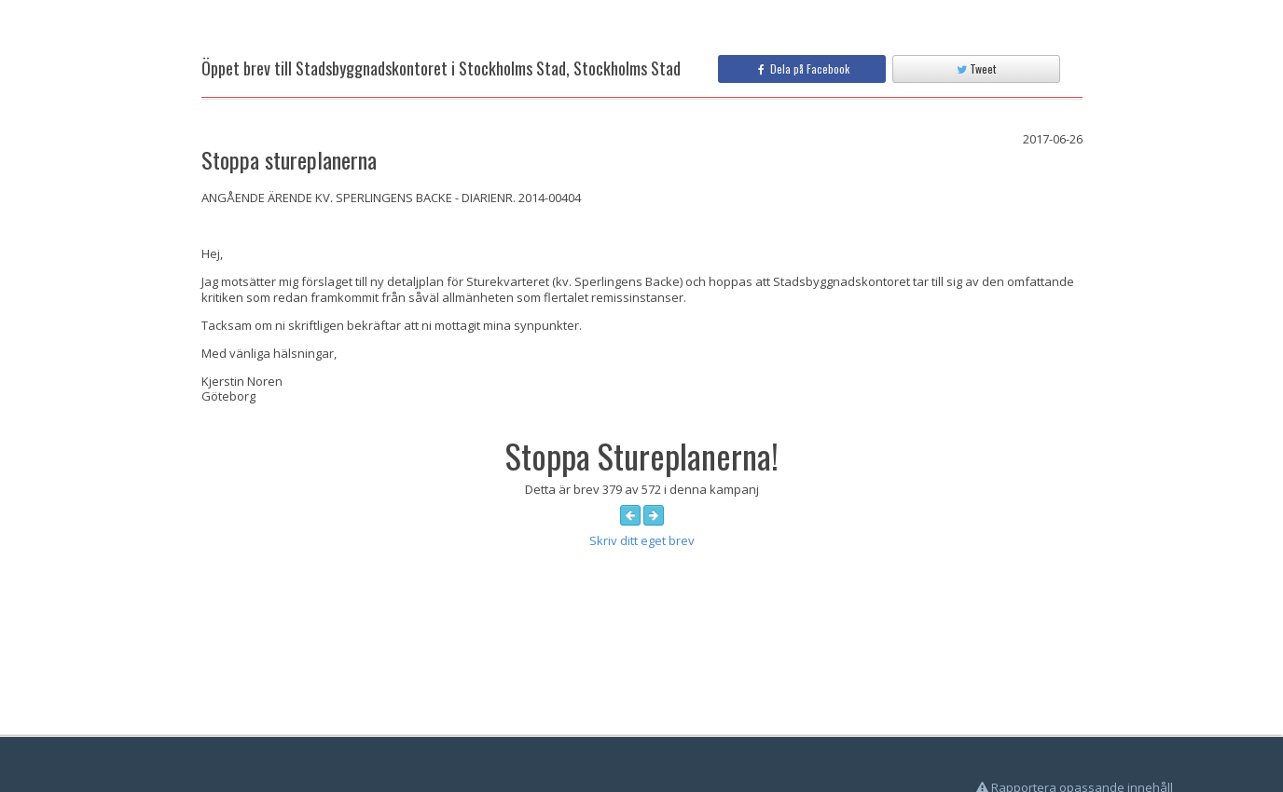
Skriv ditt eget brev (642, 540)
